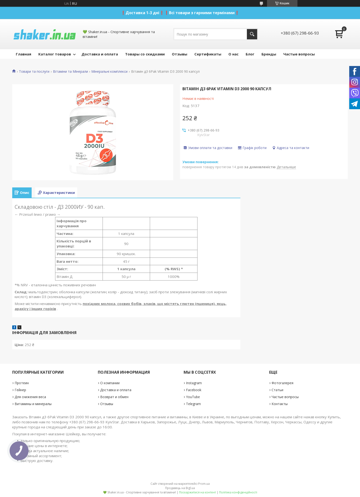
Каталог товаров (54, 54)
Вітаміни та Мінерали (70, 71)
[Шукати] (252, 34)
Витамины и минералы (33, 403)
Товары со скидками (145, 54)
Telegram (193, 403)
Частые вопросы (299, 54)
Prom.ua (204, 484)
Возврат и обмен (114, 397)
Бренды (268, 54)
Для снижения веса (30, 397)
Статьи (277, 390)
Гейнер (20, 390)
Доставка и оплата (99, 54)
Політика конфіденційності (238, 492)
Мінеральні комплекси (109, 71)
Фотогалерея (282, 383)
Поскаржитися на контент (197, 492)
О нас (233, 54)
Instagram (194, 383)
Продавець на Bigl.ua (180, 488)
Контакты (280, 403)
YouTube (193, 397)
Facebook (193, 390)
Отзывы (179, 54)
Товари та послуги (34, 71)
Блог (250, 54)
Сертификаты (207, 54)
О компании (110, 383)
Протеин (22, 383)
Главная (23, 54)
